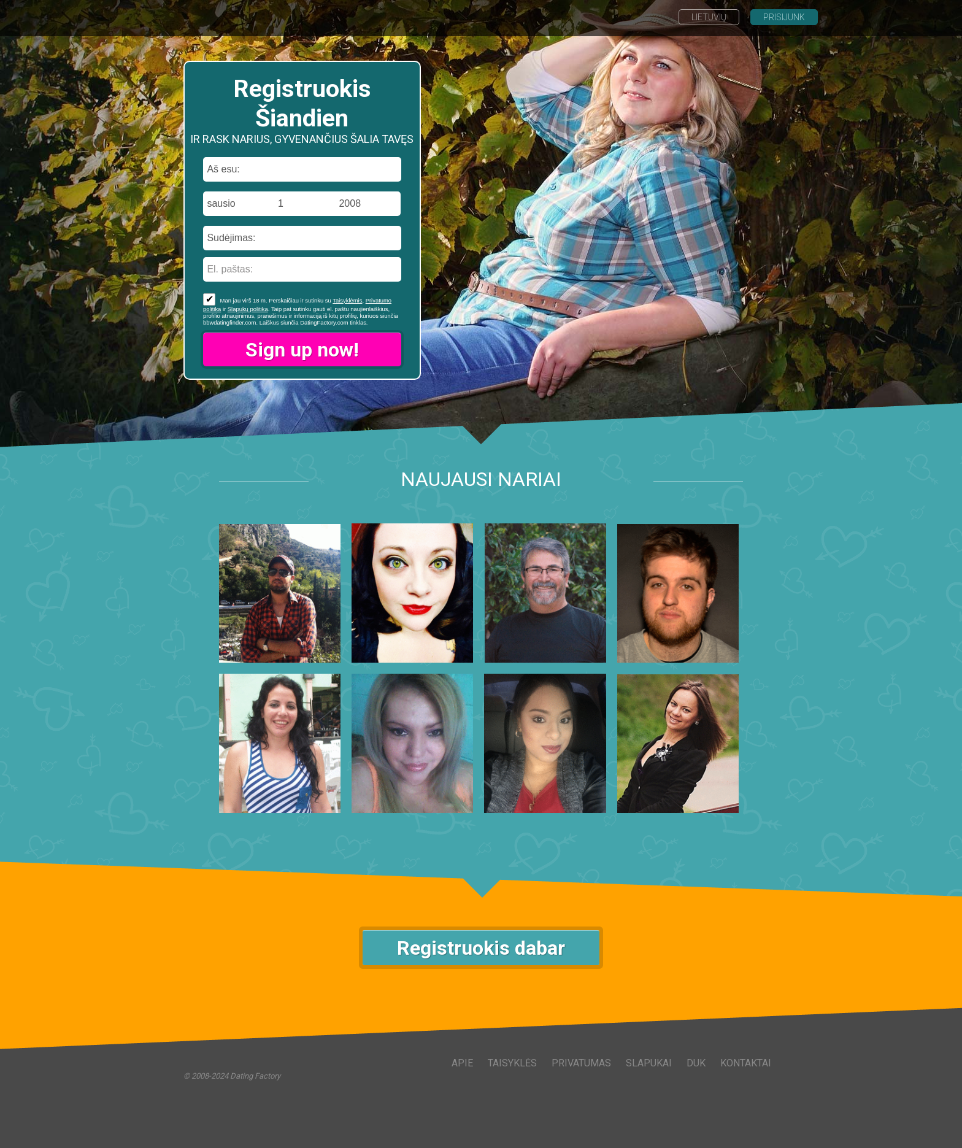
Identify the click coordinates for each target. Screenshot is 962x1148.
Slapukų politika (248, 309)
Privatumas (581, 1063)
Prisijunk (784, 17)
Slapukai (649, 1063)
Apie (462, 1063)
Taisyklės (512, 1063)
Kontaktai (745, 1063)
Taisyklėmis (347, 300)
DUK (696, 1063)
